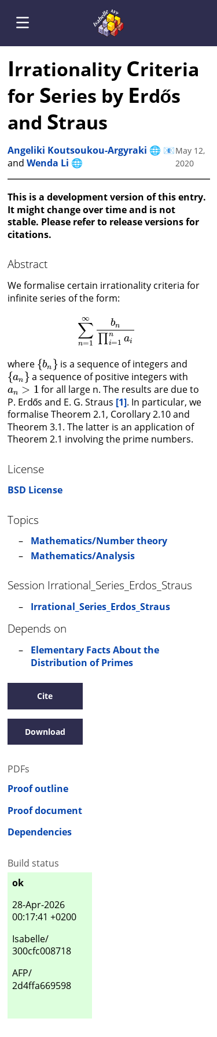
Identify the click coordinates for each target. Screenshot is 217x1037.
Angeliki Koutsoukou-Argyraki (77, 150)
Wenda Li (48, 163)
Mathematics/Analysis (83, 555)
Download (45, 731)
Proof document (45, 811)
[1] (121, 402)
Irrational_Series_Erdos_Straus (100, 606)
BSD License (35, 490)
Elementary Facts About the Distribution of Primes (95, 656)
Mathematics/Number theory (99, 540)
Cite (45, 695)
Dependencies (40, 832)
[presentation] (107, 331)
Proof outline (38, 789)
